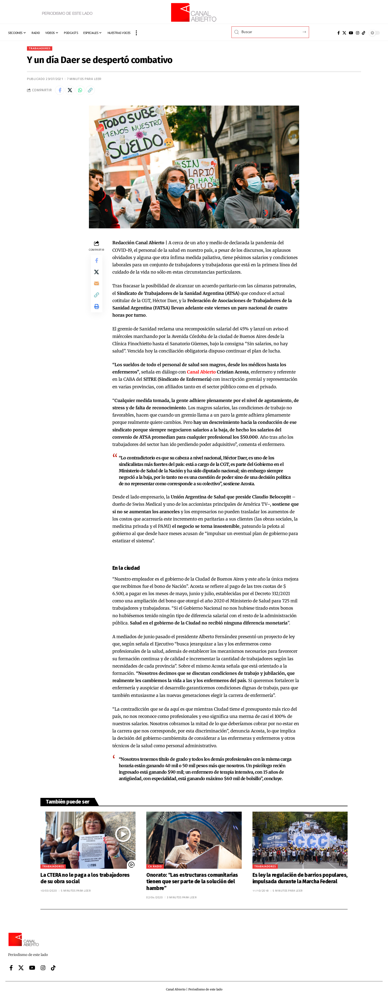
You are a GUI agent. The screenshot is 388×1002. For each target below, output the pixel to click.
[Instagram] (358, 32)
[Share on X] (72, 91)
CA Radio (155, 868)
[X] (344, 32)
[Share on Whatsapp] (83, 91)
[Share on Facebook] (60, 91)
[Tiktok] (363, 32)
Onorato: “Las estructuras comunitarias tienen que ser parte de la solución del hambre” (192, 883)
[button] (136, 32)
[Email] (96, 288)
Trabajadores (41, 49)
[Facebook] (338, 32)
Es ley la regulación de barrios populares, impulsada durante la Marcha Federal (300, 880)
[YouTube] (351, 32)
